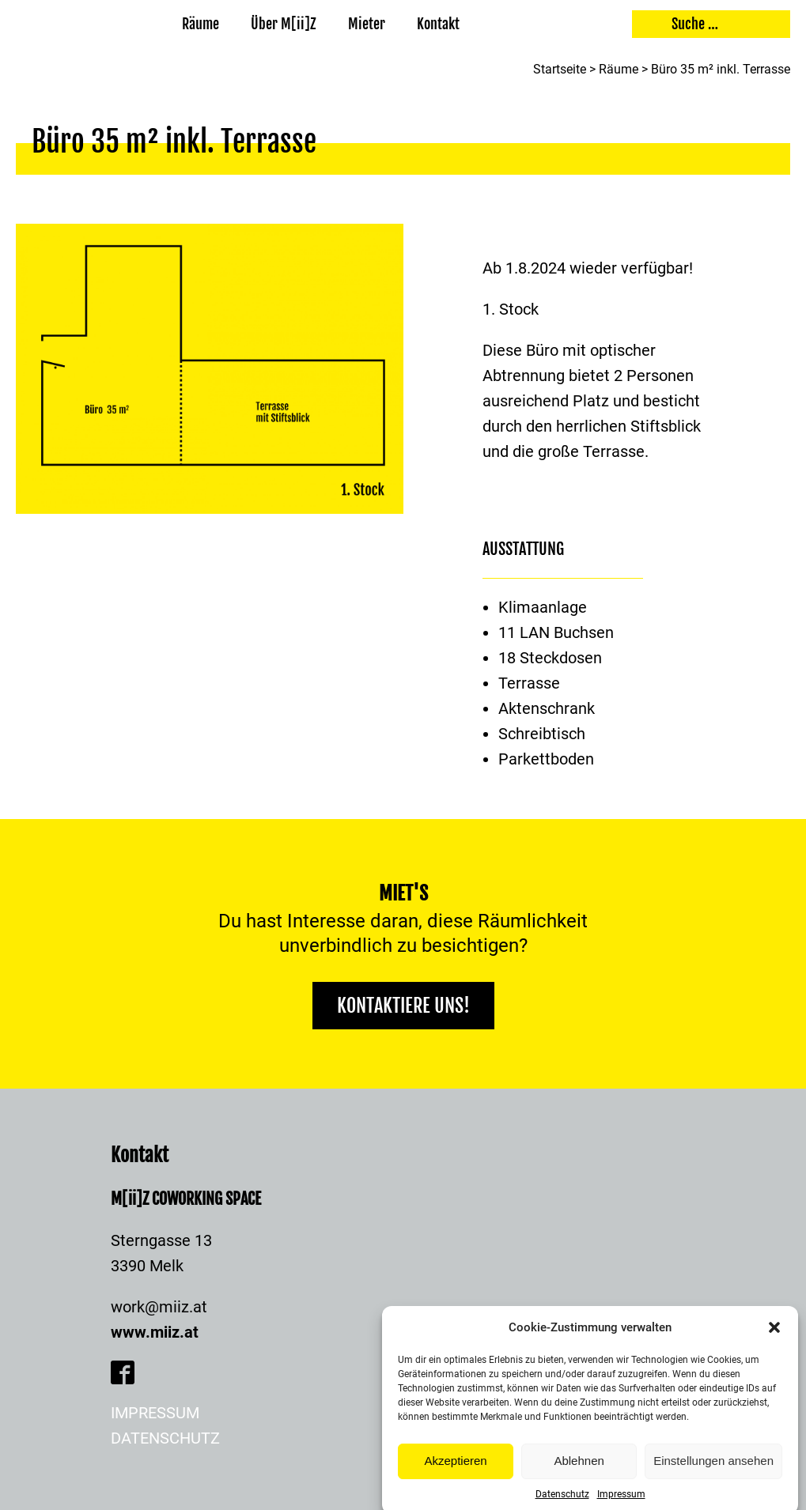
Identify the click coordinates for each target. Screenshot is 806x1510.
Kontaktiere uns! (403, 1005)
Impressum (155, 1412)
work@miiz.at (159, 1306)
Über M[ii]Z (283, 23)
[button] (774, 1342)
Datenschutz (165, 1438)
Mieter (366, 23)
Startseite (559, 69)
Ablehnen (579, 1475)
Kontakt (438, 23)
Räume (200, 23)
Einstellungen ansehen (713, 1475)
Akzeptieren (455, 1475)
